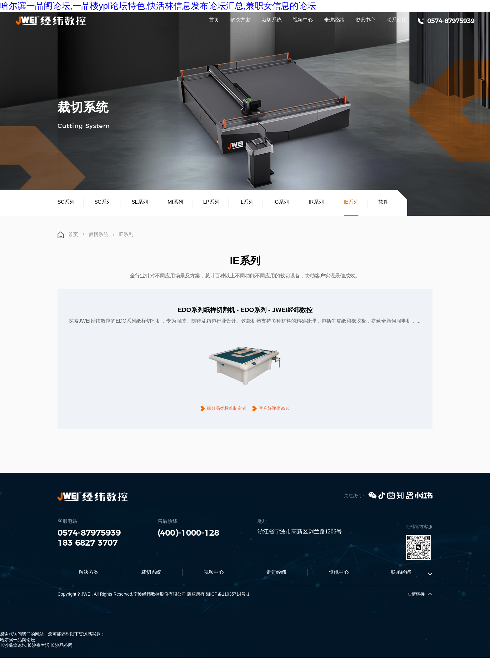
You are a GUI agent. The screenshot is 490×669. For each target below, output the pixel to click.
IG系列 (281, 202)
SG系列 (103, 202)
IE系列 (351, 202)
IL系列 (246, 202)
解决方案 (240, 20)
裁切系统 (272, 20)
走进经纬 (334, 20)
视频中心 (303, 20)
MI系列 (175, 202)
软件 (383, 202)
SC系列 (66, 202)
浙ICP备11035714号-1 (228, 600)
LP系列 (211, 202)
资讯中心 (365, 20)
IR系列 (316, 202)
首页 (214, 20)
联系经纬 (397, 20)
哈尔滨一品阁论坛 (17, 646)
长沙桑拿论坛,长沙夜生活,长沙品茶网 (36, 652)
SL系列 (140, 202)
